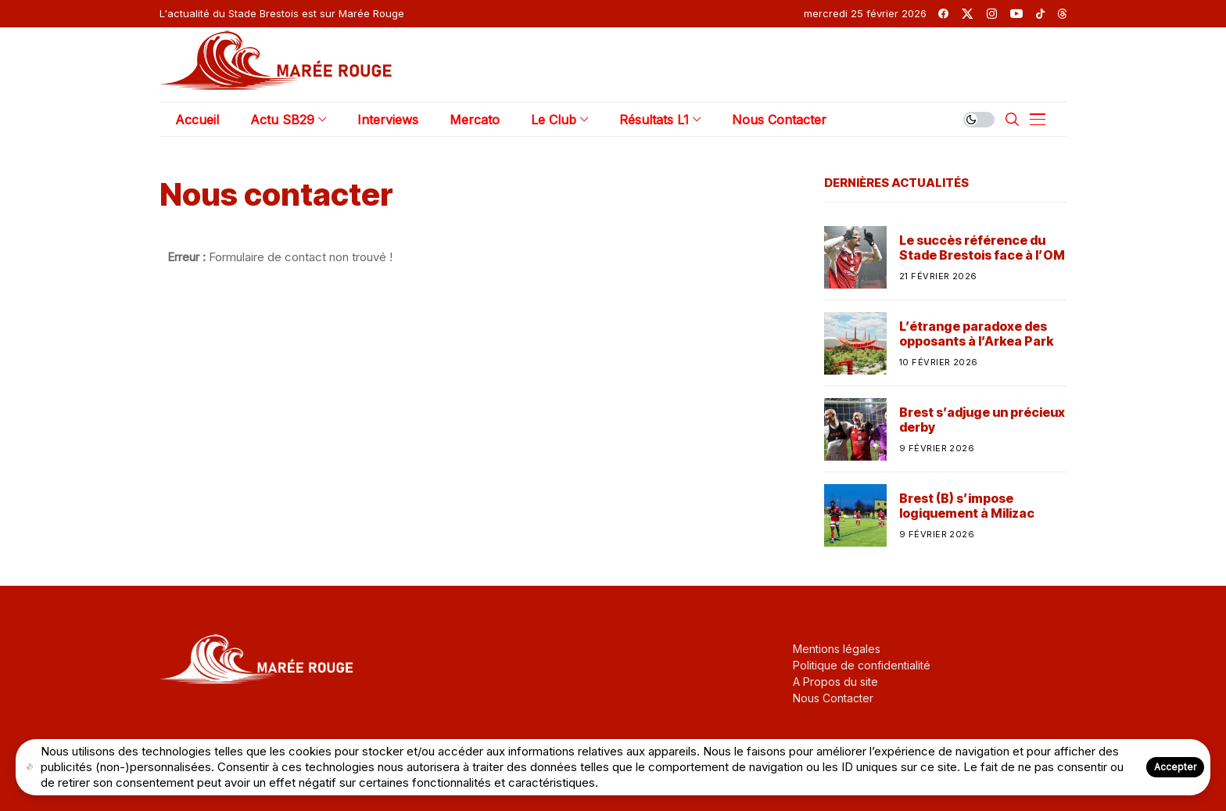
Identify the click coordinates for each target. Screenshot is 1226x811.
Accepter (1175, 767)
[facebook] (943, 14)
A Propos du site (835, 681)
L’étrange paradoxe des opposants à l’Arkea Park (976, 334)
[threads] (1062, 14)
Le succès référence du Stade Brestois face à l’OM (982, 248)
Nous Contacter (833, 698)
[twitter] (967, 14)
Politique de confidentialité (861, 665)
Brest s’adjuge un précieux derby (982, 420)
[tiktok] (1040, 14)
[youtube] (1016, 13)
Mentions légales (836, 648)
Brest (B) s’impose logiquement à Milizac (966, 506)
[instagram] (992, 14)
